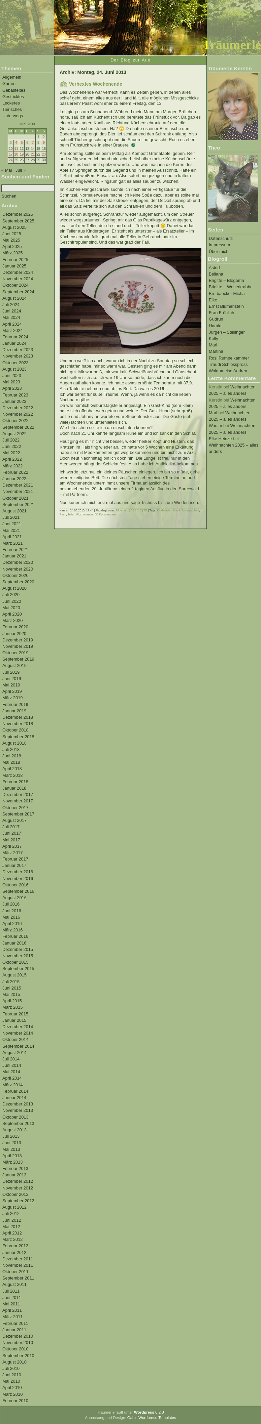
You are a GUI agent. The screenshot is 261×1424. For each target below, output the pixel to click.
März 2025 (12, 252)
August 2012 (14, 1207)
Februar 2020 (15, 626)
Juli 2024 (11, 304)
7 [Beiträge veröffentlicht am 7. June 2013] (33, 142)
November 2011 (17, 1265)
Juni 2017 (11, 833)
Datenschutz (221, 238)
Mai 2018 (11, 762)
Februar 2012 (15, 1245)
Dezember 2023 (17, 349)
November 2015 (17, 955)
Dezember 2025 (17, 214)
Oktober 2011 (15, 1271)
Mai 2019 (11, 684)
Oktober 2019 (15, 652)
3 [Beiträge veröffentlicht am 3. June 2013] (11, 142)
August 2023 (14, 369)
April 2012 (12, 1232)
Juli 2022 (11, 440)
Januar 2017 (14, 865)
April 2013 (12, 1155)
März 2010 (12, 1394)
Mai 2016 (11, 917)
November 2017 (17, 800)
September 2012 (18, 1200)
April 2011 (12, 1310)
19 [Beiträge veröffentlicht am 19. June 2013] (22, 154)
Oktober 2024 (15, 285)
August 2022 (14, 433)
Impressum (219, 244)
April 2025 (12, 246)
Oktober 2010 (15, 1348)
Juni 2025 (11, 233)
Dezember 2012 (17, 1181)
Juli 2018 (11, 749)
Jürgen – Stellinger (227, 332)
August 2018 (14, 743)
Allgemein (11, 77)
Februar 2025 (15, 259)
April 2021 (12, 536)
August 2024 (14, 298)
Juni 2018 (11, 755)
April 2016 (12, 923)
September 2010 (18, 1355)
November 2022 (17, 414)
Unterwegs (12, 115)
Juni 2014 (11, 1065)
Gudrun (216, 319)
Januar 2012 (14, 1252)
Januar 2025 (14, 265)
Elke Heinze (220, 438)
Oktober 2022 (15, 420)
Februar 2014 (15, 1091)
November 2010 (17, 1342)
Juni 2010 (11, 1374)
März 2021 (12, 543)
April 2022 (12, 459)
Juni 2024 (11, 310)
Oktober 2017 (15, 807)
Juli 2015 (11, 981)
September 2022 (18, 427)
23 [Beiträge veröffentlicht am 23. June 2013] (43, 154)
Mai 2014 (11, 1071)
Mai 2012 (11, 1226)
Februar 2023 (15, 394)
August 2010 (14, 1362)
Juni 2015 (11, 988)
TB (145, 510)
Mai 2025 (11, 240)
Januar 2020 (14, 633)
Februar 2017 (15, 859)
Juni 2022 (11, 446)
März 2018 (12, 775)
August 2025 (14, 227)
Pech (63, 514)
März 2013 (12, 1162)
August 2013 (14, 1129)
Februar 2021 (15, 549)
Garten (8, 83)
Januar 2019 (14, 710)
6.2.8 (149, 1412)
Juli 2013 (11, 1136)
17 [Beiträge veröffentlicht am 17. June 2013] (10, 154)
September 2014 (18, 1046)
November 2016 (17, 878)
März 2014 (12, 1084)
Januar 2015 (14, 1020)
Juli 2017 (11, 826)
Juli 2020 (11, 594)
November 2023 (17, 356)
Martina (216, 351)
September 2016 (18, 891)
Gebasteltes (13, 90)
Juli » (20, 170)
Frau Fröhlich (221, 312)
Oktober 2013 (15, 1117)
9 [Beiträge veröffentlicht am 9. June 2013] (44, 142)
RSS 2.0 (135, 510)
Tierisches (12, 109)
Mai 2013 (11, 1149)
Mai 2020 (11, 607)
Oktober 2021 (15, 498)
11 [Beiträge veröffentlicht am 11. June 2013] (16, 149)
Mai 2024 (11, 317)
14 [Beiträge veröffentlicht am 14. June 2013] (33, 149)
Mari (213, 344)
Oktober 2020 (15, 575)
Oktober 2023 (15, 362)
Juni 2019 (11, 678)
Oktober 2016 (15, 884)
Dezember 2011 (17, 1258)
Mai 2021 (11, 530)
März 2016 (12, 929)
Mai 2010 (11, 1381)
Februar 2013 (15, 1168)
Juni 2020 (11, 601)
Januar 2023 (14, 401)
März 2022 (12, 465)
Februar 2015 (15, 1013)
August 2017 (14, 820)
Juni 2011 (11, 1297)
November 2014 (17, 1033)
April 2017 (12, 846)
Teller (71, 514)
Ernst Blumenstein (226, 306)
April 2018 (12, 768)
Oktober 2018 (15, 729)
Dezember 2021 (17, 485)
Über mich (218, 251)
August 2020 (14, 588)
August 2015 (14, 974)
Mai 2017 (11, 839)
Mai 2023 (11, 381)
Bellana (216, 274)
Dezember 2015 (17, 949)
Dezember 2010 (17, 1336)
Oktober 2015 (15, 962)
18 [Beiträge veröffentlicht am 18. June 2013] (16, 154)
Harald (215, 325)
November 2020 (17, 569)
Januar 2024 (14, 343)
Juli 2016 (11, 904)
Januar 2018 (14, 788)
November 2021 (17, 491)
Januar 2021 (14, 555)
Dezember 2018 (17, 717)
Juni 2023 (11, 375)
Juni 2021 (11, 523)
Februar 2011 (15, 1323)
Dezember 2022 (17, 407)
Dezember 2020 (17, 562)
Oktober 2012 (15, 1194)
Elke (213, 299)
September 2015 (18, 968)
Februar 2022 (15, 472)
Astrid (214, 267)
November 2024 (17, 278)
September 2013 (18, 1123)
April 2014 (12, 1078)
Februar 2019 (15, 704)
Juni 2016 (11, 910)
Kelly (213, 338)
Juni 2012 (11, 1220)
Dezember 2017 (17, 794)
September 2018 (18, 736)
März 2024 (12, 330)
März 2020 (12, 620)
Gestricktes (13, 96)
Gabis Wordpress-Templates (151, 1418)
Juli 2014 (11, 1058)
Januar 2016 (14, 943)
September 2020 (18, 581)
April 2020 (12, 614)
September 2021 (18, 504)
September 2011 (18, 1278)
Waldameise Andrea (228, 370)
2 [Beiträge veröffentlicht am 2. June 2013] (44, 137)
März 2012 (12, 1239)
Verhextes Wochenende (95, 84)
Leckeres (11, 103)
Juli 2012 (11, 1213)
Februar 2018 (15, 781)
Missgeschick (190, 510)
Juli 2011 (11, 1291)
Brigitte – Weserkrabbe (231, 286)
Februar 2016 (15, 936)
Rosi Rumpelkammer (229, 358)
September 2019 (18, 659)
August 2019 (14, 665)
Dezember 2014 (17, 1026)
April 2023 (12, 388)
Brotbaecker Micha (227, 293)
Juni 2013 (11, 1142)
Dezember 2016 (17, 871)
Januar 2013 (14, 1174)
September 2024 (18, 291)
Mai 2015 (11, 994)
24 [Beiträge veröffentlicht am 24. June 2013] (10, 160)
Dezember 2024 (17, 272)
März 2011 (12, 1316)
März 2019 (12, 697)
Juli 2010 (11, 1368)
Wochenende (84, 514)
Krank (177, 510)
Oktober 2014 (15, 1039)
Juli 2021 (11, 517)
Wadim (215, 425)
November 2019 (17, 646)
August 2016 (14, 897)
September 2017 (18, 813)
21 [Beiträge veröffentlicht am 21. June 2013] (33, 154)
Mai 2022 (11, 452)
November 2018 (17, 723)
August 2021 (14, 510)
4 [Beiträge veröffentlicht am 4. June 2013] (16, 142)
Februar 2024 (15, 336)
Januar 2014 (14, 1097)
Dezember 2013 (17, 1103)
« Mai (6, 170)
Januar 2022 (14, 478)
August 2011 (14, 1284)
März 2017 (12, 852)
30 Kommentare (105, 514)
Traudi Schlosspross (228, 364)
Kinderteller (164, 510)
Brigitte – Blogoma (226, 280)
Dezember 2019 (17, 639)
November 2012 (17, 1187)
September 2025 (18, 220)
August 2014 (14, 1052)
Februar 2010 (15, 1400)
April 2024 (12, 324)
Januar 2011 (14, 1329)
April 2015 (12, 1000)
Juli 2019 (11, 672)
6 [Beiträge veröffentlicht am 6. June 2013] (27, 142)
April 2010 (12, 1387)
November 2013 (17, 1110)
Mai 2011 (11, 1303)
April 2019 (12, 691)
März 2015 (12, 1007)
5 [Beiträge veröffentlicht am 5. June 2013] (22, 142)
